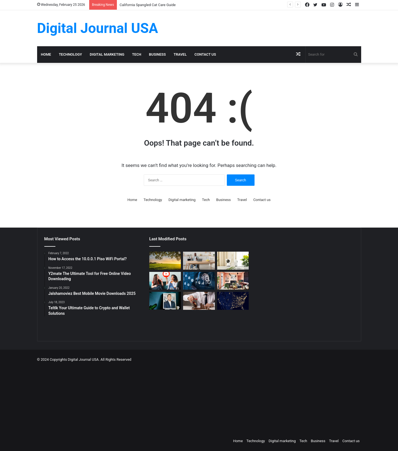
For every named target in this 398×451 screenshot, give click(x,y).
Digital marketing (107, 54)
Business (157, 54)
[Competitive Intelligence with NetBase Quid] (199, 281)
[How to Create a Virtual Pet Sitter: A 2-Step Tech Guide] (233, 261)
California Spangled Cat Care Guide (148, 5)
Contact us (205, 54)
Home (46, 54)
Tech (136, 54)
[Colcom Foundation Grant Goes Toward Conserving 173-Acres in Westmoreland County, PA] (165, 261)
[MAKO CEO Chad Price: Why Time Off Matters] (165, 301)
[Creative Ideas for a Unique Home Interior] (233, 281)
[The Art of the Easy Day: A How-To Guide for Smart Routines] (199, 261)
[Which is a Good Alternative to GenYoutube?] (165, 281)
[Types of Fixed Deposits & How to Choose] (199, 301)
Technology (70, 54)
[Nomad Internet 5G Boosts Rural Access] (233, 301)
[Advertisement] (227, 398)
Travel (180, 54)
